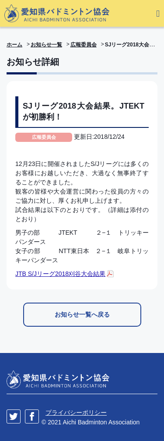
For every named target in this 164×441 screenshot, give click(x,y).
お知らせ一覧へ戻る (82, 314)
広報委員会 (83, 45)
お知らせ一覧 (46, 45)
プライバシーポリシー (76, 412)
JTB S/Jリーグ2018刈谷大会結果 (60, 273)
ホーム (14, 45)
